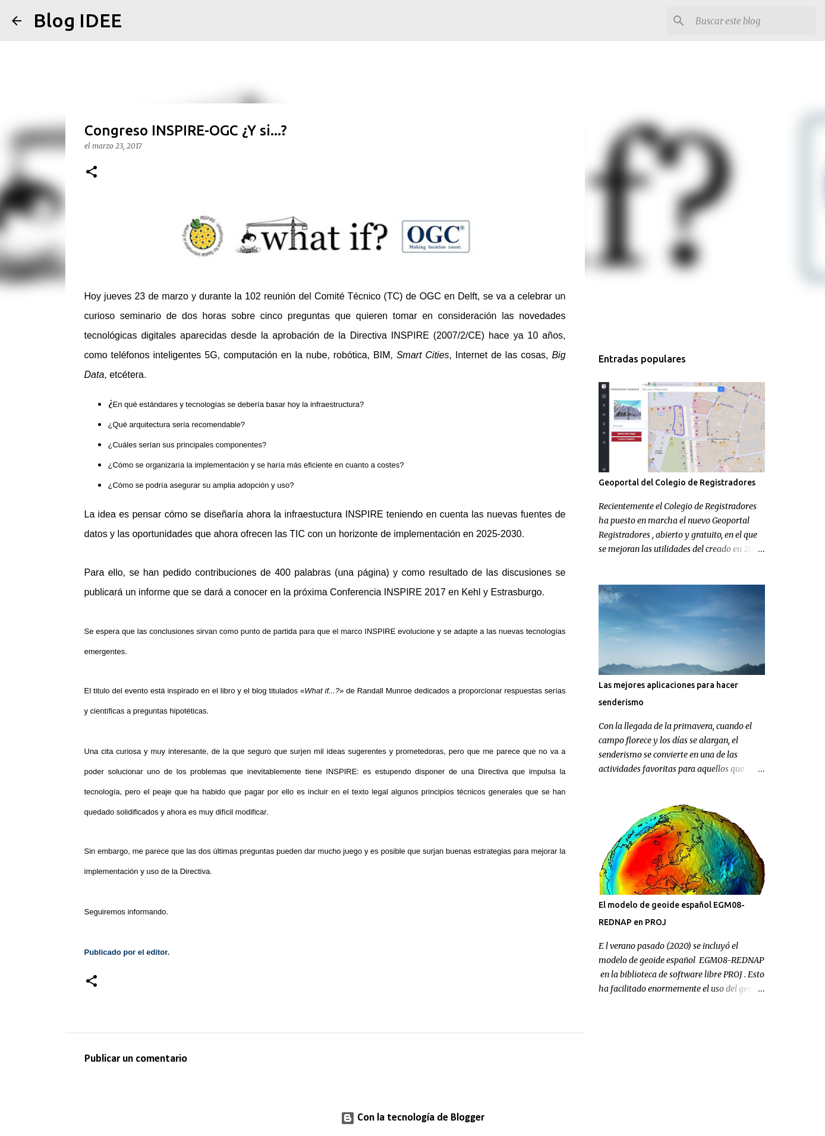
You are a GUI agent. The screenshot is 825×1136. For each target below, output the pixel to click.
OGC (430, 296)
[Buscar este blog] (753, 21)
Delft (467, 296)
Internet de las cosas (500, 355)
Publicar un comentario (135, 1059)
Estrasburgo (515, 592)
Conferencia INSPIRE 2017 (388, 592)
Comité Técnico (347, 296)
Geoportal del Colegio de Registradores (677, 482)
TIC (297, 534)
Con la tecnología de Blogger (412, 1118)
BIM (381, 355)
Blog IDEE (77, 20)
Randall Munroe (384, 690)
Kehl (471, 592)
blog (259, 690)
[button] (91, 173)
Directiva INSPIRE (389, 335)
